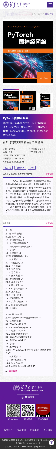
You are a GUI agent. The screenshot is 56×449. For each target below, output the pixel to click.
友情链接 (30, 397)
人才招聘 (47, 430)
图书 (40, 13)
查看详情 (49, 174)
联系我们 (8, 430)
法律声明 (21, 430)
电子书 (8, 168)
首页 (34, 13)
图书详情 (49, 13)
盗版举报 (34, 430)
